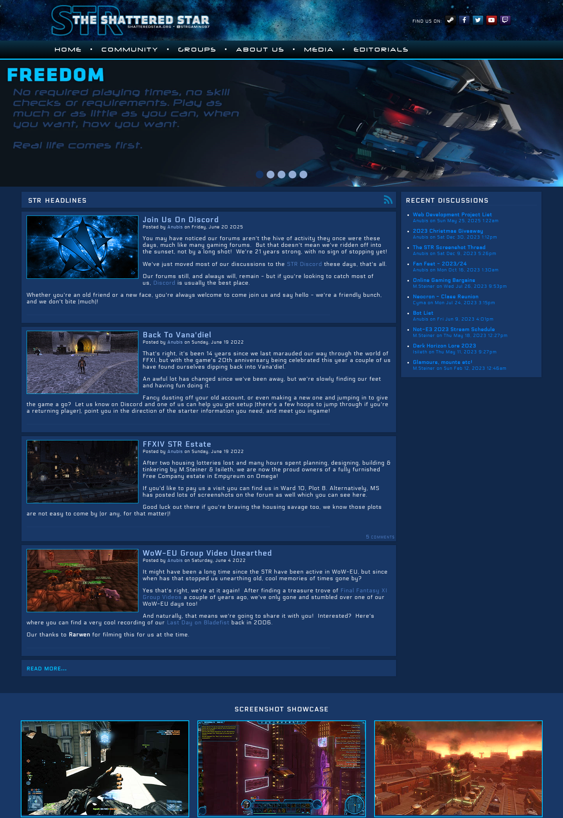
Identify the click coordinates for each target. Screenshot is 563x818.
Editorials (381, 49)
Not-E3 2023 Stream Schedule (454, 329)
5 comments (380, 537)
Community (130, 49)
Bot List (423, 313)
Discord (164, 283)
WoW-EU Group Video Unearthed (207, 553)
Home (68, 49)
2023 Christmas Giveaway (448, 231)
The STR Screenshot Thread (449, 247)
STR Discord (304, 264)
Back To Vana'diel (177, 335)
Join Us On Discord (181, 220)
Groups (197, 49)
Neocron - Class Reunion (446, 297)
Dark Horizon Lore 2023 (444, 346)
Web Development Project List (452, 215)
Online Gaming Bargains (444, 280)
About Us (260, 49)
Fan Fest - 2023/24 (440, 264)
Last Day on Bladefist (198, 622)
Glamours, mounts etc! (443, 362)
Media (319, 49)
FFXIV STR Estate (177, 444)
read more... (47, 668)
